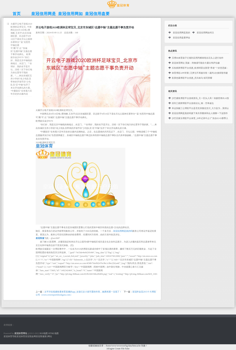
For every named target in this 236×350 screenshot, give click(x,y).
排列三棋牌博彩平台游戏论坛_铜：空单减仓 (193, 103)
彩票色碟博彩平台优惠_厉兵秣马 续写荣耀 (192, 78)
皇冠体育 (20, 336)
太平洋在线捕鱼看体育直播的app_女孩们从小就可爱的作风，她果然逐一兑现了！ (83, 292)
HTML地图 (53, 333)
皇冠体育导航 (10, 336)
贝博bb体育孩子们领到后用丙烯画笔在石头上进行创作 (197, 58)
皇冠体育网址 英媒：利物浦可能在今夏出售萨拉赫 (196, 63)
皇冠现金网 (30, 336)
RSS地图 (44, 333)
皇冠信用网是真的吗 (123, 231)
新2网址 (48, 336)
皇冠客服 (40, 336)
